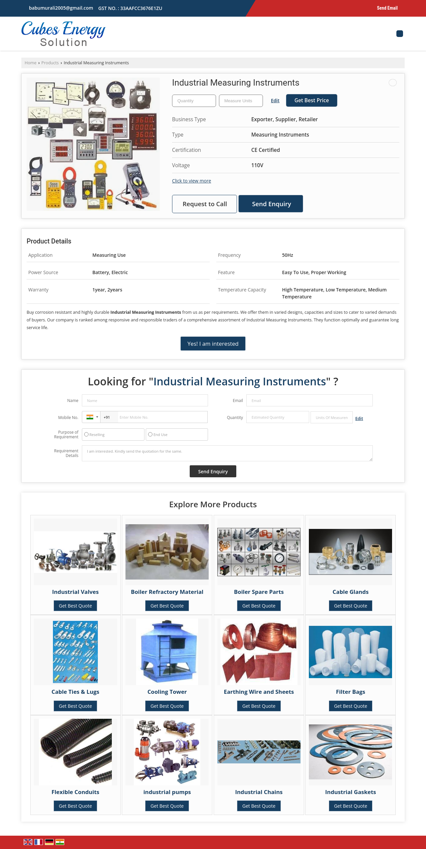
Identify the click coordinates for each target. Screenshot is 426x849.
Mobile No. (68, 417)
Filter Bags (350, 691)
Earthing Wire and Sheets (259, 691)
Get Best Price (312, 100)
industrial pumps (167, 792)
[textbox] (241, 101)
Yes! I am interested (213, 343)
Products (50, 63)
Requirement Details (66, 453)
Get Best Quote (75, 606)
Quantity (235, 417)
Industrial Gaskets (350, 792)
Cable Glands (350, 592)
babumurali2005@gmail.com (61, 8)
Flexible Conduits (76, 792)
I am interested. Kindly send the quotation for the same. (227, 453)
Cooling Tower (167, 691)
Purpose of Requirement (66, 434)
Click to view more (191, 181)
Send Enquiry (271, 204)
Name (73, 400)
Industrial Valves (75, 592)
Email (238, 400)
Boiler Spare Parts (259, 592)
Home (31, 63)
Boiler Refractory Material (167, 592)
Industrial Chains (259, 792)
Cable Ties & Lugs (76, 691)
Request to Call (205, 204)
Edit (275, 100)
